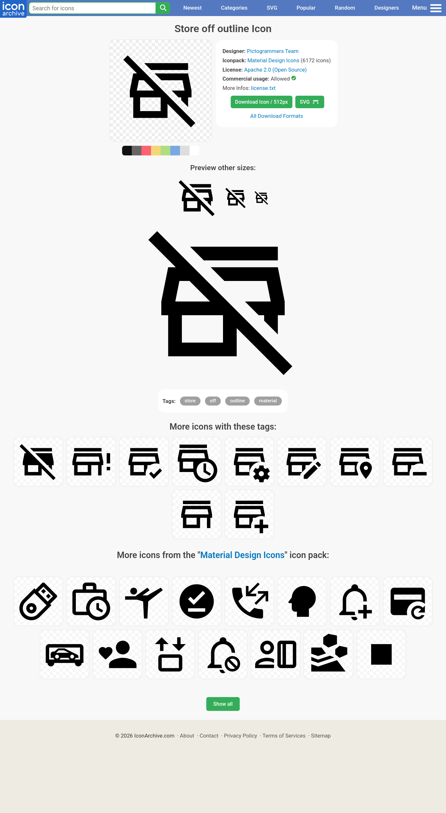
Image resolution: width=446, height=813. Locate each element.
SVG (272, 7)
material (268, 401)
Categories (234, 7)
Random (345, 7)
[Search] (163, 8)
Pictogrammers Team (273, 51)
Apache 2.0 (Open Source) (275, 69)
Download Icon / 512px (261, 102)
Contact (209, 735)
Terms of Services (284, 735)
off (213, 401)
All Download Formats (276, 116)
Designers (386, 7)
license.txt (263, 88)
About (187, 735)
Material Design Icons (273, 60)
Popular (306, 7)
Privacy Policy (240, 735)
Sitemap (321, 735)
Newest (192, 7)
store (190, 401)
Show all (223, 704)
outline (237, 401)
